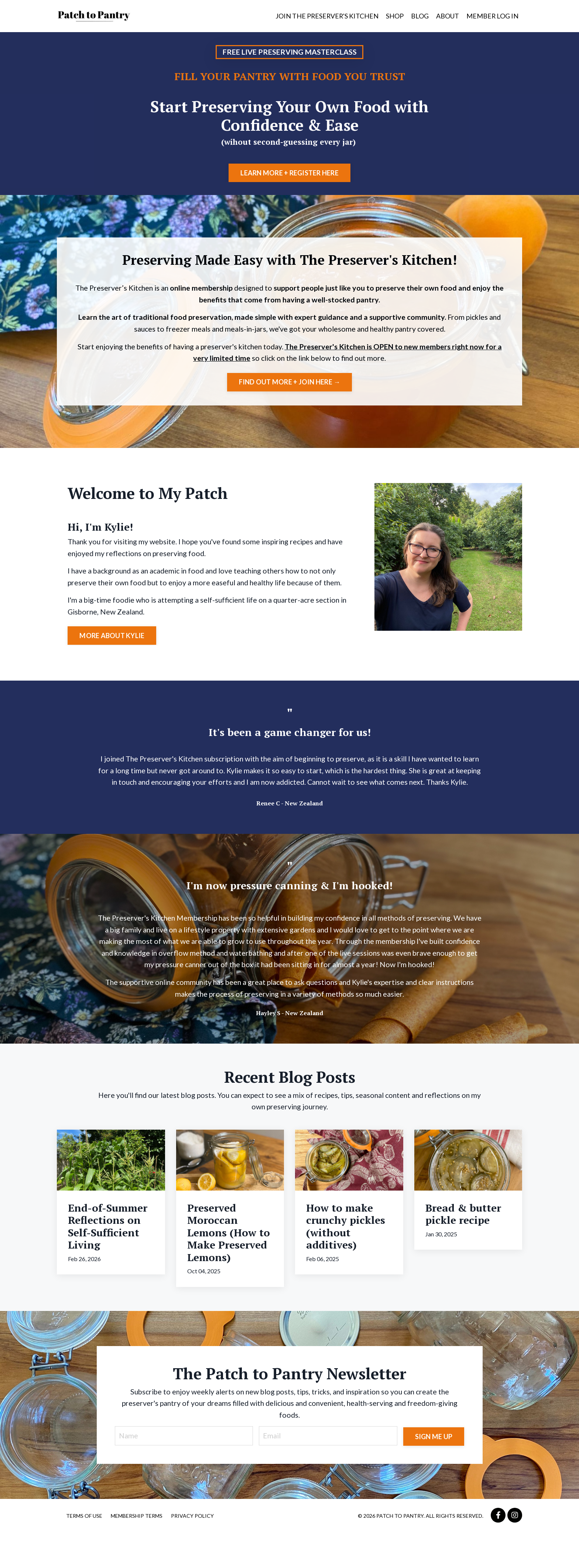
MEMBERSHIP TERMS (136, 1533)
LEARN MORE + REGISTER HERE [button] (289, 173)
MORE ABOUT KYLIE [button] (112, 638)
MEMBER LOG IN (492, 16)
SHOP (394, 16)
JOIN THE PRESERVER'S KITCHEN (326, 16)
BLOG (419, 16)
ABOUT (447, 16)
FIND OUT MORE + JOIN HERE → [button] (289, 384)
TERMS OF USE (84, 1533)
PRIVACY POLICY (192, 1533)
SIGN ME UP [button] (433, 1453)
